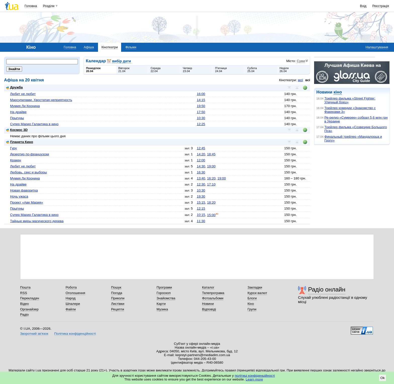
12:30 (201, 184)
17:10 (211, 184)
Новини (208, 304)
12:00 (201, 160)
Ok (382, 378)
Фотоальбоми (212, 298)
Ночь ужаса (19, 196)
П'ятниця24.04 (221, 70)
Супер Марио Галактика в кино (34, 124)
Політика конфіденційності (75, 333)
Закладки (255, 287)
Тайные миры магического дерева (37, 221)
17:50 (201, 112)
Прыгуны (17, 118)
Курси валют (257, 293)
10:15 (201, 215)
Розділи (49, 6)
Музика (162, 309)
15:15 (201, 202)
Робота (71, 287)
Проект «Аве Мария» (26, 202)
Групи (252, 309)
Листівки (117, 304)
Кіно (251, 304)
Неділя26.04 (284, 70)
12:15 (201, 208)
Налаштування (377, 47)
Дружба (14, 87)
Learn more (254, 379)
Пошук (116, 287)
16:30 (201, 172)
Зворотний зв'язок (34, 333)
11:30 (201, 221)
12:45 (201, 148)
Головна (31, 6)
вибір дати (121, 61)
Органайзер (29, 309)
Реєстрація (380, 6)
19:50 (201, 106)
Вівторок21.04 (124, 70)
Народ (71, 298)
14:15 (201, 100)
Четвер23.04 (187, 70)
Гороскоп (164, 293)
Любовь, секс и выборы (28, 172)
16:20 (211, 178)
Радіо (24, 314)
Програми (164, 287)
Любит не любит (23, 94)
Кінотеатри (110, 47)
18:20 (211, 202)
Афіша (89, 47)
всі (307, 80)
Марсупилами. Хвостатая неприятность (41, 100)
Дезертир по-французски (29, 154)
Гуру (13, 148)
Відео (24, 304)
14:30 (201, 166)
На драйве (18, 112)
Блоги (252, 298)
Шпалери (73, 304)
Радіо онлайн (327, 289)
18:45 (211, 154)
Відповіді (209, 309)
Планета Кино (19, 142)
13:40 (201, 178)
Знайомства (166, 298)
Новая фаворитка (24, 190)
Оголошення (75, 293)
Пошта (25, 287)
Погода (116, 293)
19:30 (201, 196)
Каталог (208, 287)
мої (300, 80)
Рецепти (117, 309)
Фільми (130, 47)
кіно (337, 92)
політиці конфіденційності (255, 375)
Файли (71, 309)
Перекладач (29, 298)
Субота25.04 (252, 70)
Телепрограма (213, 293)
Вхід (363, 6)
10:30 (201, 118)
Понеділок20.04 (93, 70)
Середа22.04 (156, 70)
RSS (23, 293)
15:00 (211, 215)
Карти (161, 304)
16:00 (201, 94)
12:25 (201, 124)
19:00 (211, 166)
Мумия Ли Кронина (25, 106)
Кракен (15, 160)
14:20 (201, 154)
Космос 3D (17, 130)
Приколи (117, 298)
